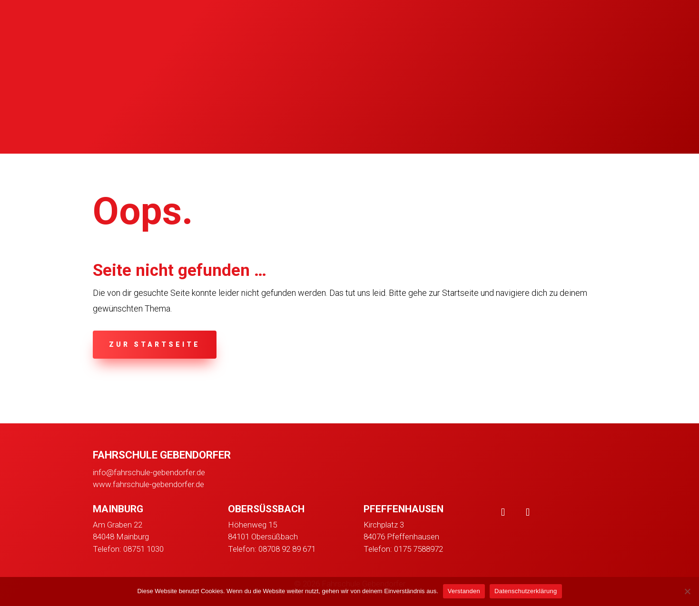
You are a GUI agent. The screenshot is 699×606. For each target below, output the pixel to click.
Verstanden (464, 591)
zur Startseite (154, 344)
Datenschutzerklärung (525, 591)
